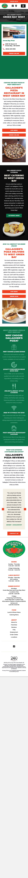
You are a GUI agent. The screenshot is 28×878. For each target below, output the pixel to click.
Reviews (14, 627)
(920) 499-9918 (11, 49)
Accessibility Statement (15, 670)
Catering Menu (14, 614)
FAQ (14, 629)
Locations (14, 637)
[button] (13, 6)
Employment (14, 632)
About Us (14, 622)
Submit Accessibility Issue (17, 671)
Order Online (14, 634)
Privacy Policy (5, 670)
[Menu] (23, 5)
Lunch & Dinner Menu (14, 612)
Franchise (14, 625)
